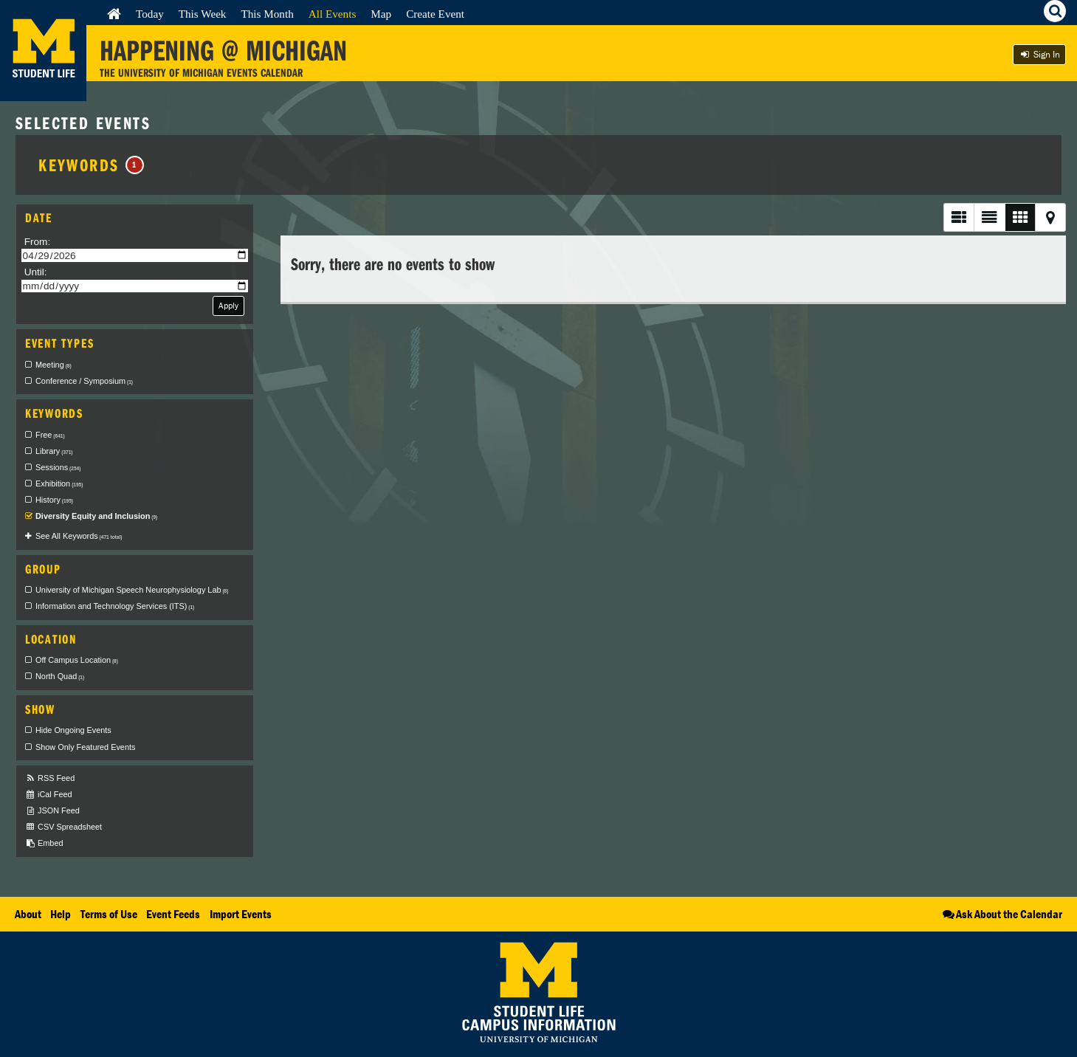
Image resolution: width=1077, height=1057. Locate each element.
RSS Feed (50, 778)
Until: (35, 272)
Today (150, 13)
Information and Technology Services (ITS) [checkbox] (114, 606)
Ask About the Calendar (1001, 913)
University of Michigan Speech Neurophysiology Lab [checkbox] (131, 589)
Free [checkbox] (50, 434)
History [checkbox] (54, 499)
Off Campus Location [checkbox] (76, 659)
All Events (333, 13)
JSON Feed (52, 811)
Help (60, 913)
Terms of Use (108, 913)
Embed (44, 843)
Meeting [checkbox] (53, 364)
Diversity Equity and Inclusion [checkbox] (96, 516)
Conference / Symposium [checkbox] (84, 380)
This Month (267, 13)
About (28, 913)
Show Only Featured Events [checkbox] (85, 747)
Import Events (241, 913)
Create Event (435, 13)
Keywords (91, 165)
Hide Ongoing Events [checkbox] (73, 730)
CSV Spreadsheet (63, 827)
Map (381, 13)
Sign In (1039, 54)
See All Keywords (78, 535)
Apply (228, 305)
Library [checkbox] (53, 451)
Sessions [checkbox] (57, 467)
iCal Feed (48, 794)
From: (37, 241)
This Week (203, 13)
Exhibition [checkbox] (59, 483)
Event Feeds (173, 913)
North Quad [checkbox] (59, 676)
